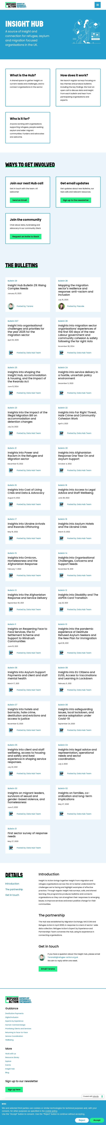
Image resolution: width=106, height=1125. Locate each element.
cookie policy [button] (51, 1111)
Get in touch (12, 895)
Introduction (12, 883)
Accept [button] (96, 1120)
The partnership (14, 889)
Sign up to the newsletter (76, 200)
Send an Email (19, 200)
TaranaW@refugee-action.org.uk (63, 957)
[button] (98, 5)
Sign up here (14, 1089)
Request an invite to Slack (25, 236)
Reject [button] (82, 1120)
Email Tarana (48, 968)
